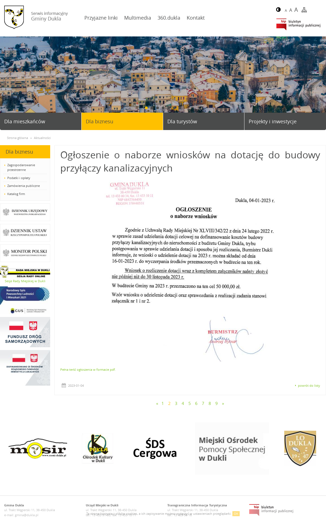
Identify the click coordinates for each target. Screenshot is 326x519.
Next (319, 80)
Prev (6, 80)
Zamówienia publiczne (23, 186)
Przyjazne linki (101, 17)
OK (236, 513)
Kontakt (196, 17)
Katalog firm (16, 194)
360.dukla (169, 17)
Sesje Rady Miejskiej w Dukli (25, 281)
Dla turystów (182, 121)
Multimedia (137, 17)
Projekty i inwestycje (273, 121)
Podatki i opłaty (18, 178)
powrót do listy (309, 385)
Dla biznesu (99, 121)
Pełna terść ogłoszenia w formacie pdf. (88, 369)
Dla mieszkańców (24, 121)
